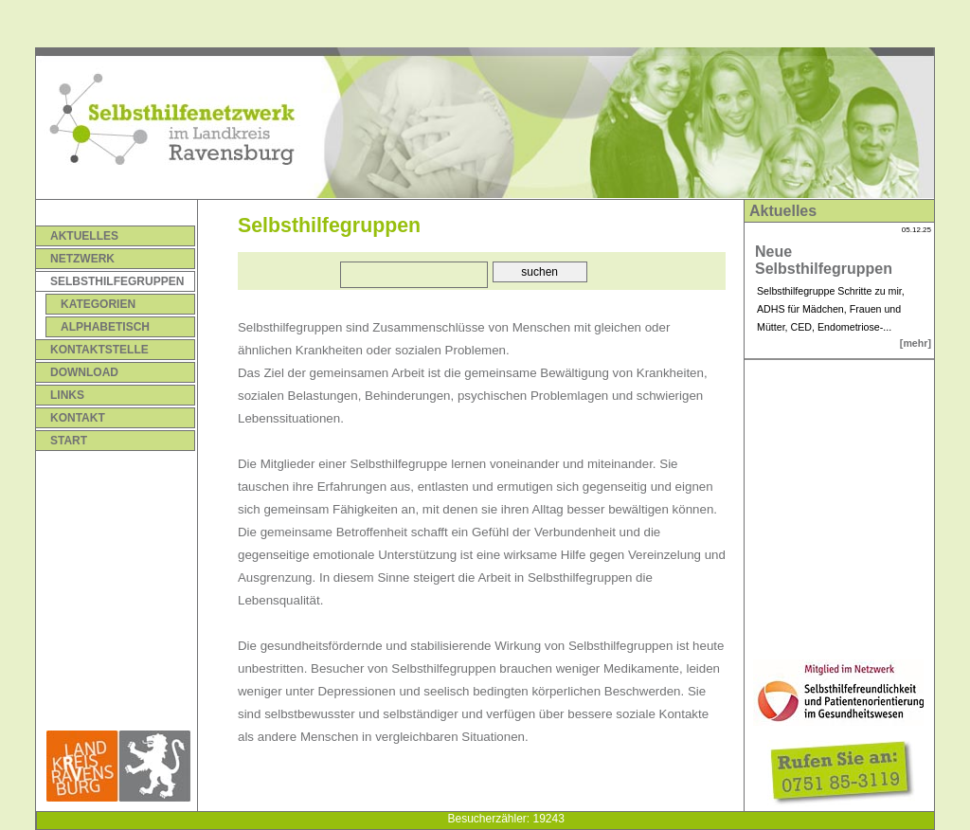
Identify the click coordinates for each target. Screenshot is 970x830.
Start (68, 440)
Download (84, 372)
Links (67, 395)
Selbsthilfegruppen (117, 281)
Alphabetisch (105, 327)
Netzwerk (82, 258)
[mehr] (915, 343)
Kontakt (77, 417)
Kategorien (98, 304)
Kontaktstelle (99, 349)
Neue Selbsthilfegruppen (823, 260)
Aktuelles (84, 236)
